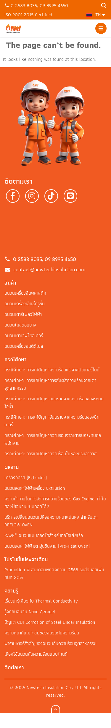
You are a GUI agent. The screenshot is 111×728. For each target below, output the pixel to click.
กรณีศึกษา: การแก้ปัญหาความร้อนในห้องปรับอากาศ (50, 453)
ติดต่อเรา (14, 667)
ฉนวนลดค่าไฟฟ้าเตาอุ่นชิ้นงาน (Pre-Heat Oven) (47, 546)
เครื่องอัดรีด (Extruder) (25, 477)
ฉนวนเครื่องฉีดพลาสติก (25, 293)
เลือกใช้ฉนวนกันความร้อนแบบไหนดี (35, 654)
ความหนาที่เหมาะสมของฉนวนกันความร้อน (41, 632)
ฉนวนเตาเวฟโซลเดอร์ (23, 335)
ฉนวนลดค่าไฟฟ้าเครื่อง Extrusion (34, 488)
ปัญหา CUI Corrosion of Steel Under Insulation (49, 622)
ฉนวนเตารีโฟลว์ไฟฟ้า (23, 314)
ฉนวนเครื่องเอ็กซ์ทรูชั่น (24, 303)
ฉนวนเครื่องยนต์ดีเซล (23, 346)
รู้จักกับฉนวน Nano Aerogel (29, 611)
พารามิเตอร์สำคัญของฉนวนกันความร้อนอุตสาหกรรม (50, 643)
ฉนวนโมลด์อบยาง (20, 325)
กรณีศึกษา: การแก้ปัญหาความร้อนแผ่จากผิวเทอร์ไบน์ (51, 369)
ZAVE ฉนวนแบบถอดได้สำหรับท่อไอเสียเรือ (43, 535)
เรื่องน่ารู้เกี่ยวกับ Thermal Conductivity (41, 601)
